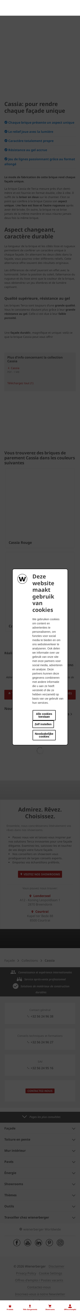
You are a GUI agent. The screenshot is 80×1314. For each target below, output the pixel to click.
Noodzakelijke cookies (44, 735)
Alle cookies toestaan (44, 715)
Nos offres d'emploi (18, 1278)
